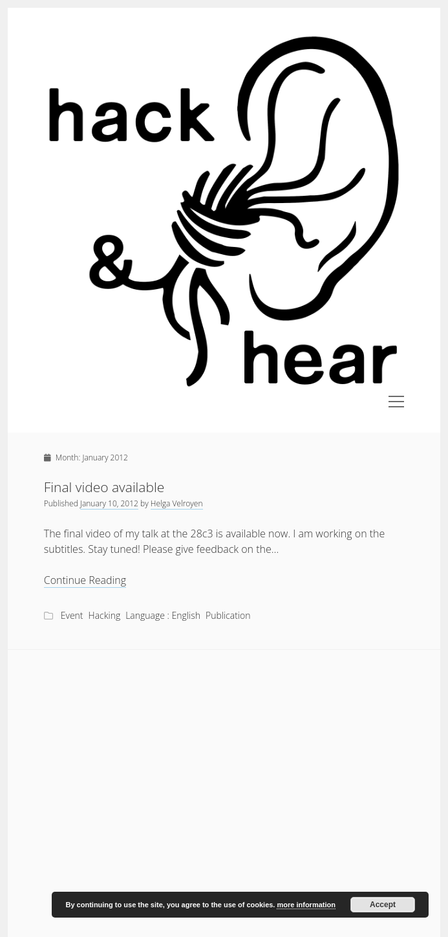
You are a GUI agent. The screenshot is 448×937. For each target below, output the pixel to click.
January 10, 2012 (109, 503)
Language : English (162, 615)
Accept (383, 904)
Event (72, 615)
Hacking (105, 615)
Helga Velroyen (177, 503)
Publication (228, 615)
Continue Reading (85, 580)
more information (306, 905)
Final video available (104, 487)
